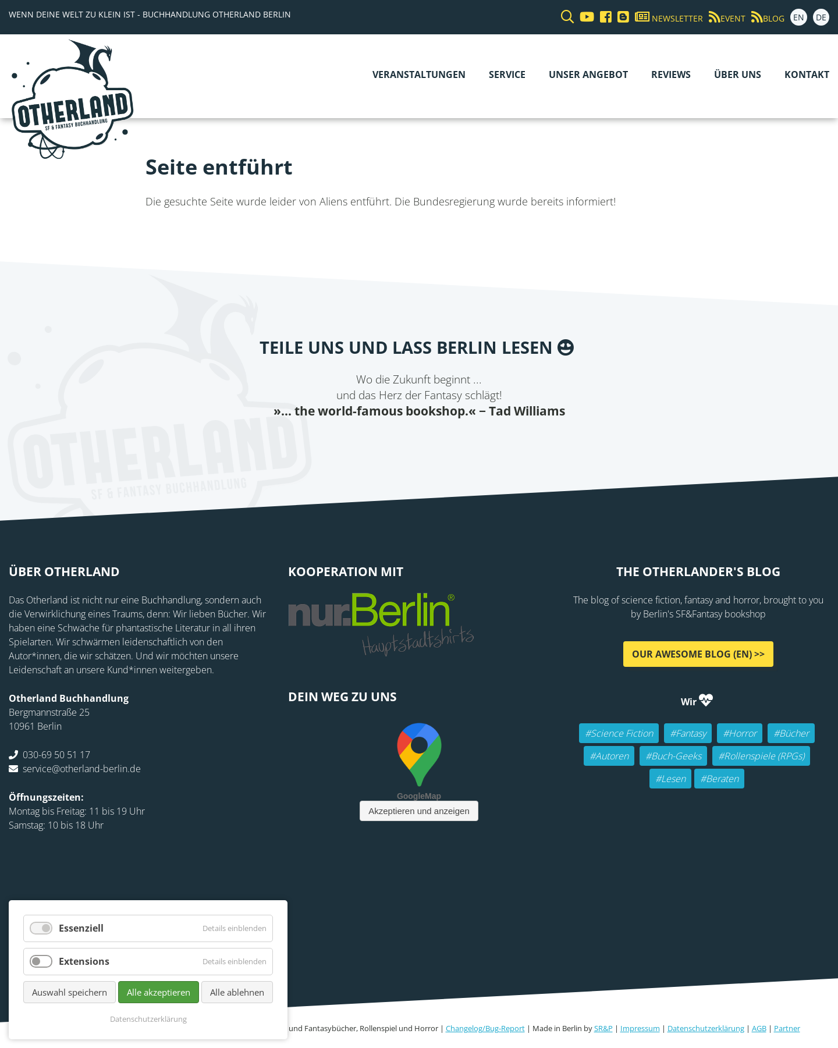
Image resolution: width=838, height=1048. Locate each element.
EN (798, 17)
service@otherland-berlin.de (82, 768)
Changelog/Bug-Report (485, 1028)
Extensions (84, 961)
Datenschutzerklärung (705, 1028)
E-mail (407, 443)
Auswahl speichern (69, 992)
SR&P (603, 1028)
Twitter (384, 443)
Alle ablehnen (237, 992)
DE (821, 17)
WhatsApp (454, 443)
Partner (787, 1028)
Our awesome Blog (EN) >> (698, 653)
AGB (759, 1028)
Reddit (430, 443)
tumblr (477, 443)
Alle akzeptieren (158, 992)
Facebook (360, 443)
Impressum (640, 1028)
